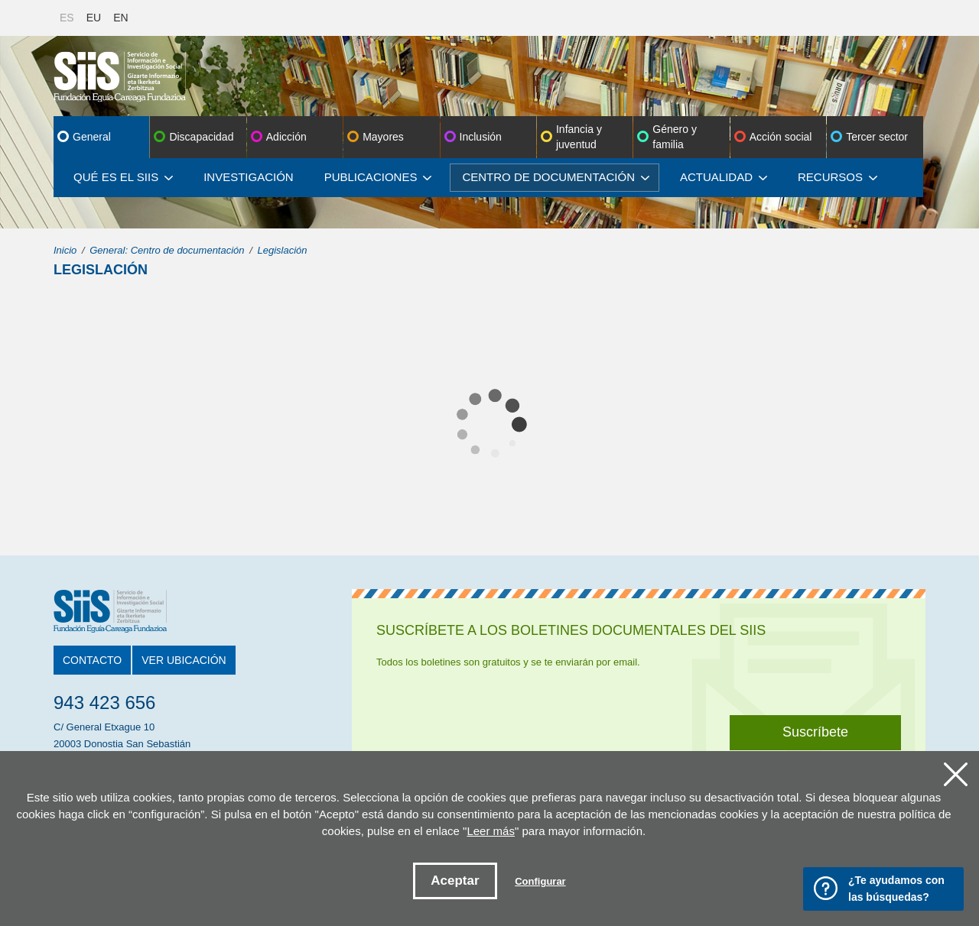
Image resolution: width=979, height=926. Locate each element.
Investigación (248, 176)
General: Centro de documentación (166, 250)
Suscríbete (815, 732)
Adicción (286, 137)
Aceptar (455, 880)
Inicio (65, 250)
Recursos (837, 176)
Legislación (282, 250)
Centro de (555, 176)
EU (93, 17)
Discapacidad (201, 137)
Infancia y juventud (579, 137)
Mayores (383, 137)
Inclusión (481, 137)
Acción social (781, 137)
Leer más (491, 830)
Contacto (92, 660)
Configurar (540, 881)
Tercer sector (877, 137)
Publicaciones (378, 176)
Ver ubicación (183, 660)
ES (67, 17)
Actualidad (723, 176)
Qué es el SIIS (123, 176)
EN (120, 17)
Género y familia (674, 137)
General (92, 137)
